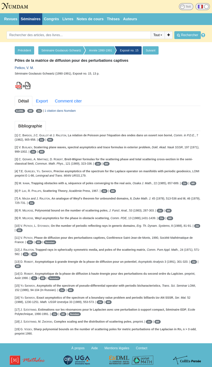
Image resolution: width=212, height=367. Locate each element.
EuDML (20, 111)
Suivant (150, 50)
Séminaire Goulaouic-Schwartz (61, 50)
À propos (78, 348)
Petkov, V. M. (24, 68)
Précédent (24, 50)
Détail (23, 101)
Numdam (50, 242)
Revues (10, 19)
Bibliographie (30, 126)
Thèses (113, 19)
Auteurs (130, 19)
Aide (94, 348)
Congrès (51, 19)
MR (30, 111)
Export (42, 101)
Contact (141, 348)
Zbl (39, 111)
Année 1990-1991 (100, 50)
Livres (67, 19)
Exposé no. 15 (129, 50)
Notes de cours (90, 19)
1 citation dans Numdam (60, 110)
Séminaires (31, 19)
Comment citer (68, 101)
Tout (156, 35)
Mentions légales (116, 348)
